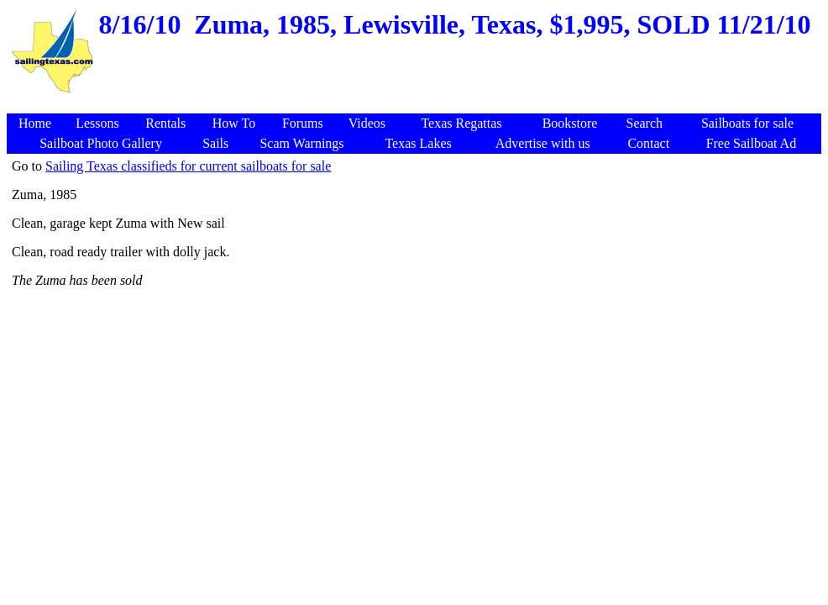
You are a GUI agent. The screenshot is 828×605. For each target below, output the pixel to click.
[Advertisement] (416, 104)
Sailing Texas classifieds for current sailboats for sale (188, 166)
